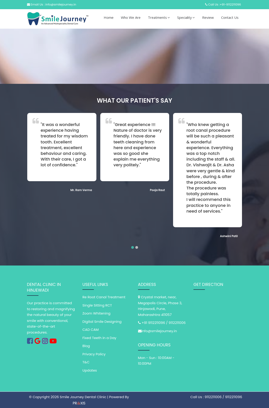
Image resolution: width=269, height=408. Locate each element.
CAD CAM (90, 329)
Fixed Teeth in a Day (99, 337)
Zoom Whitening (96, 313)
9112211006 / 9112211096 (223, 396)
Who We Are (131, 17)
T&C (86, 362)
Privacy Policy (94, 354)
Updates (89, 370)
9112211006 (176, 322)
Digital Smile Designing (102, 321)
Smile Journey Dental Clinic (83, 396)
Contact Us (230, 17)
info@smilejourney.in (159, 331)
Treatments (159, 17)
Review (208, 17)
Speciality (186, 17)
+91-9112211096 (230, 4)
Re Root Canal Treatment (103, 297)
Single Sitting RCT (97, 305)
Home (109, 17)
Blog (86, 345)
